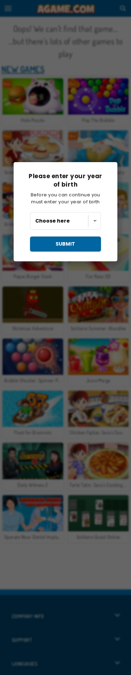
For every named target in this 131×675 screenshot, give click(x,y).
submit (65, 243)
